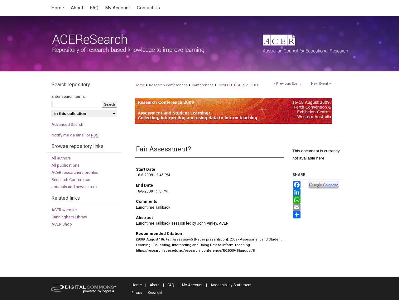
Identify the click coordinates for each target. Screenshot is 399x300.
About (155, 285)
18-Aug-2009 (243, 85)
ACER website (64, 209)
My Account (192, 285)
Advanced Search (67, 124)
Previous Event (288, 84)
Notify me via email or (75, 135)
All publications (65, 165)
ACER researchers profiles (74, 172)
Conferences (203, 85)
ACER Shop (61, 224)
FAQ (170, 285)
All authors (61, 158)
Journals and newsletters (74, 186)
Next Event (319, 84)
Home (140, 85)
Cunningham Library (69, 217)
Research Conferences (169, 85)
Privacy (137, 292)
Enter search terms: (68, 96)
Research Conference (70, 179)
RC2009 (224, 85)
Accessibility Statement (231, 285)
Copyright (155, 292)
